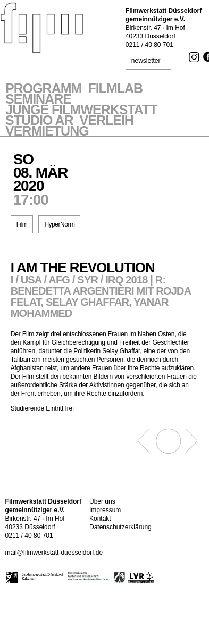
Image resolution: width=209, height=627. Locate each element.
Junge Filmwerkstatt (81, 110)
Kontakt (100, 518)
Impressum (105, 510)
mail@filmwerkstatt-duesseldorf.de (54, 552)
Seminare (38, 100)
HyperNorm (59, 224)
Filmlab (115, 89)
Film (22, 224)
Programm (43, 89)
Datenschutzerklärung (120, 527)
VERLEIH (106, 121)
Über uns (102, 501)
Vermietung (47, 132)
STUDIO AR (39, 121)
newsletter (146, 60)
